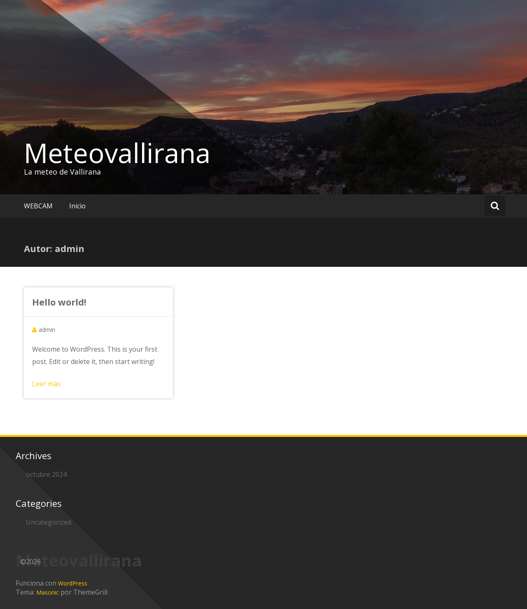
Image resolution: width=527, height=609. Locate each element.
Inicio (77, 205)
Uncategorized (48, 522)
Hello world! (59, 302)
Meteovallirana (117, 153)
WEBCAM (38, 205)
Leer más (46, 383)
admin (47, 330)
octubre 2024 (46, 474)
